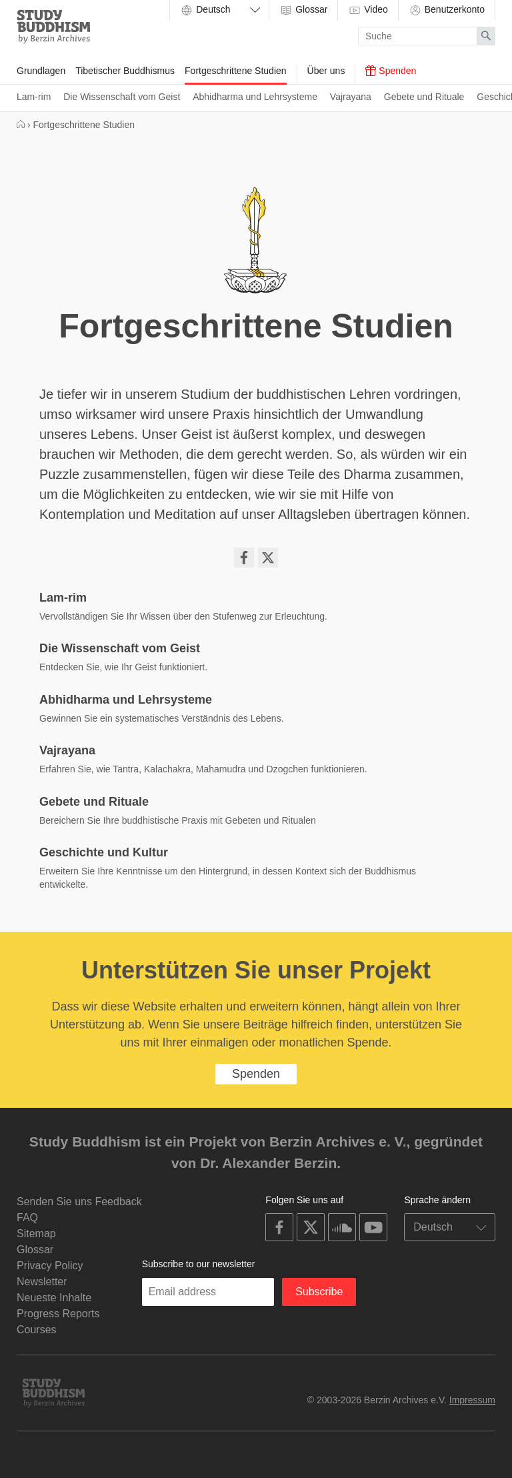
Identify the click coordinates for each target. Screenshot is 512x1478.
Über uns (326, 70)
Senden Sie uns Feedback (79, 1201)
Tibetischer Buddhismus (125, 70)
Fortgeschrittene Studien (236, 70)
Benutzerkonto (447, 10)
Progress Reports (58, 1313)
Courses (37, 1329)
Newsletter (42, 1281)
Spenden (390, 70)
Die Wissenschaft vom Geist (121, 96)
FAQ (27, 1217)
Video (367, 10)
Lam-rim (34, 96)
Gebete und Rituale (424, 96)
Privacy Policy (50, 1265)
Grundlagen (41, 70)
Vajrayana (350, 96)
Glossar (303, 10)
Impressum (472, 1400)
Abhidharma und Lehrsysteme (255, 96)
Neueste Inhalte (54, 1297)
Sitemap (36, 1233)
